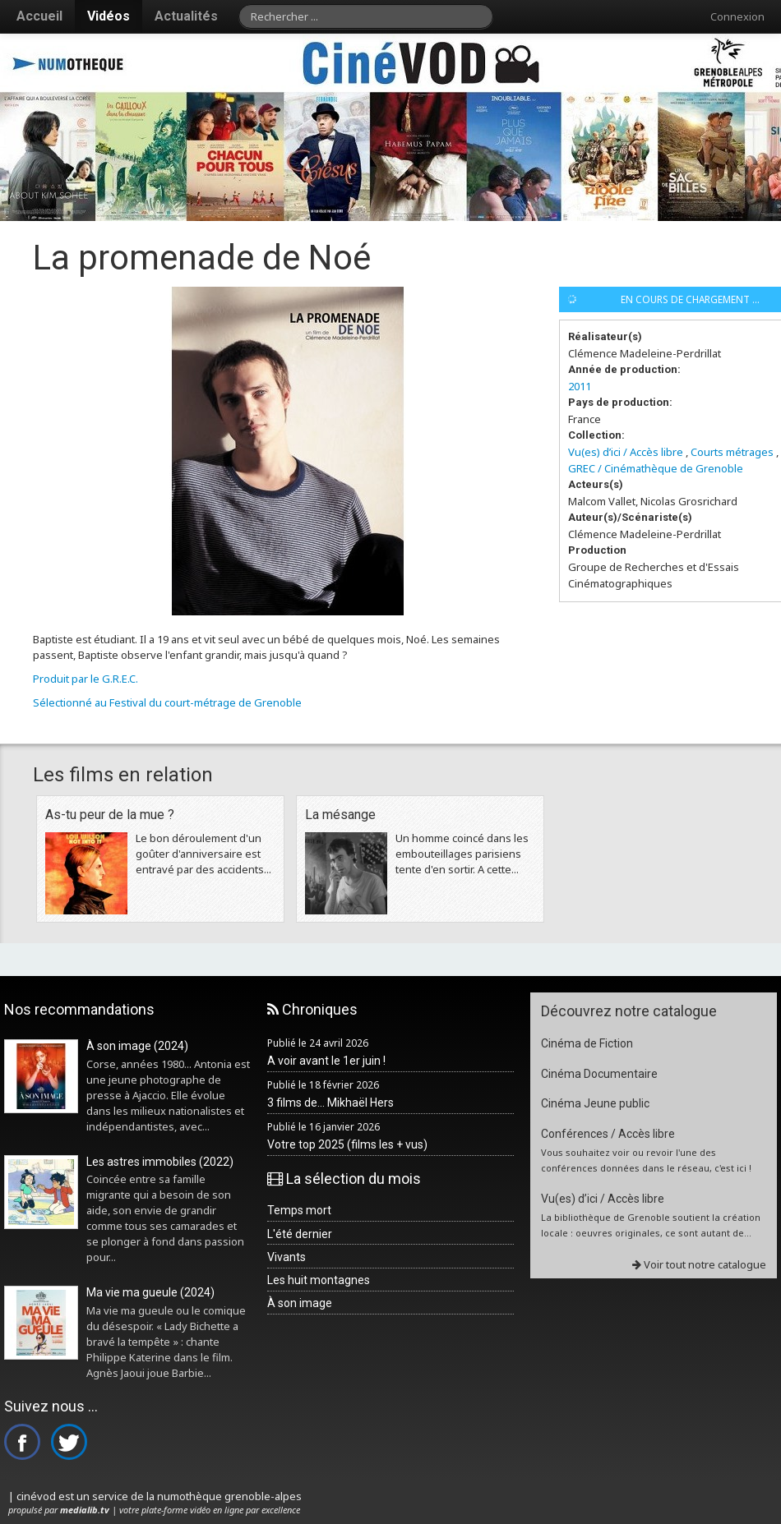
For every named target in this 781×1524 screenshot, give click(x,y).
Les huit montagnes (318, 1280)
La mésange (340, 814)
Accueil (39, 16)
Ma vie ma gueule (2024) (150, 1292)
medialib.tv (84, 1509)
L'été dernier (299, 1234)
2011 (579, 386)
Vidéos (108, 16)
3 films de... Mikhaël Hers (330, 1102)
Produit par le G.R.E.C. (85, 678)
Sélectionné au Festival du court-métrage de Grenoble (167, 702)
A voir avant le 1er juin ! (326, 1060)
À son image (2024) (137, 1045)
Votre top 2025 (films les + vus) (347, 1144)
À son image (299, 1303)
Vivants (286, 1257)
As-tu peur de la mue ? (109, 814)
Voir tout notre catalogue (699, 1264)
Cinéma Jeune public (595, 1103)
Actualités (186, 16)
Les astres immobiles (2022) (159, 1161)
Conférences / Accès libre (608, 1133)
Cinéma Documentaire (599, 1073)
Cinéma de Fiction (587, 1043)
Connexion (737, 16)
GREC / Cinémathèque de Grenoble (655, 468)
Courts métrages (732, 451)
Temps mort (299, 1210)
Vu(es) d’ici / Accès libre (625, 451)
